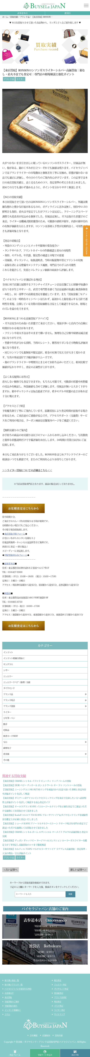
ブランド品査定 (60, 997)
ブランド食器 (9, 706)
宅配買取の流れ (11, 1006)
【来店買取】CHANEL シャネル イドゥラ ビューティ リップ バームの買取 (36, 781)
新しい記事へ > (78, 869)
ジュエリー (8, 676)
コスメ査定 (58, 1006)
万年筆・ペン (9, 718)
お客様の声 (9, 993)
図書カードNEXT (10, 736)
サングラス (8, 664)
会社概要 (34, 1036)
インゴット (8, 652)
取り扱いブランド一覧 (14, 985)
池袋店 (67, 13)
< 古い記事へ (10, 869)
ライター (20, 79)
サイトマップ (59, 1014)
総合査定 (57, 980)
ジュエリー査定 (60, 985)
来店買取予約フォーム (14, 534)
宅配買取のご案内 (12, 1002)
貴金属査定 (58, 993)
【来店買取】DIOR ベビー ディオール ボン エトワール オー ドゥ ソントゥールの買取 (42, 785)
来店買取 (8, 997)
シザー (6, 670)
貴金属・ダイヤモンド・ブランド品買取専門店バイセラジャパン (46, 1042)
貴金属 (6, 754)
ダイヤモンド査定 (61, 989)
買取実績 (59, 1036)
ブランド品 (9, 79)
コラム (7, 1014)
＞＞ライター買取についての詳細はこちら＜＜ (27, 470)
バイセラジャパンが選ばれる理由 (18, 989)
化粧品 (6, 730)
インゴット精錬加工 (13, 1010)
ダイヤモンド (9, 688)
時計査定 (57, 1002)
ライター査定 (59, 1010)
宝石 (5, 742)
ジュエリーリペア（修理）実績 (16, 682)
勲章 (5, 724)
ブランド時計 (9, 700)
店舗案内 (46, 1036)
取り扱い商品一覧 (12, 980)
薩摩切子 (7, 748)
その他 (6, 760)
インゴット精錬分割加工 (14, 658)
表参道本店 (22, 13)
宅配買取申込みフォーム (15, 555)
